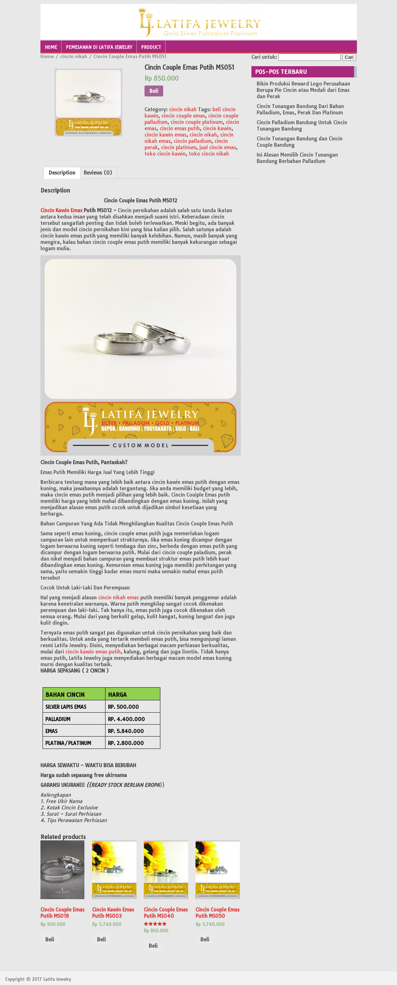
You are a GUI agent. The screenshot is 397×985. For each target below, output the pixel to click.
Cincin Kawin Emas (61, 210)
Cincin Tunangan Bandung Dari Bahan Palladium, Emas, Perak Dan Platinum (300, 109)
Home (51, 47)
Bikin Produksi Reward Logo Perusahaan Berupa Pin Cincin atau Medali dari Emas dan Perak (303, 90)
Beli (153, 91)
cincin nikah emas (118, 597)
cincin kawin (217, 128)
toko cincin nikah (209, 154)
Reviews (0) (98, 173)
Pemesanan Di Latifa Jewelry (99, 47)
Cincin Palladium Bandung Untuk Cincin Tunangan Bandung (302, 125)
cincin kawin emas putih (93, 652)
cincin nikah (73, 56)
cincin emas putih (180, 128)
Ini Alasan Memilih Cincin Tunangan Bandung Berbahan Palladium (297, 158)
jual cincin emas (217, 147)
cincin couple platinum (197, 122)
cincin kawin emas (165, 135)
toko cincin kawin (165, 154)
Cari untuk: (264, 57)
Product (151, 47)
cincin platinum (178, 147)
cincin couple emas (183, 116)
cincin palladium (192, 141)
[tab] (62, 173)
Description (62, 173)
